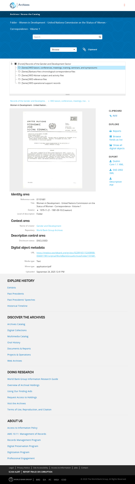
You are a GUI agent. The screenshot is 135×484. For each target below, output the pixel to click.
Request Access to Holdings (22, 397)
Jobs (76, 467)
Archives (24, 5)
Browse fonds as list (116, 138)
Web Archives (14, 360)
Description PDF (116, 181)
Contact (84, 467)
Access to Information (61, 467)
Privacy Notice (23, 467)
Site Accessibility (40, 467)
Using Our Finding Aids (19, 391)
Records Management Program (24, 439)
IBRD (38, 479)
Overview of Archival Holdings (23, 385)
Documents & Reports (19, 348)
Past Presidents (15, 293)
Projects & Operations (19, 354)
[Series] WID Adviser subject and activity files (40, 75)
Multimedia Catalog (17, 336)
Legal (11, 467)
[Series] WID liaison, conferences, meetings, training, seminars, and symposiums (57, 68)
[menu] (124, 5)
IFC (50, 479)
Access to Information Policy (22, 427)
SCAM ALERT (14, 472)
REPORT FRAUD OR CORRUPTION (37, 472)
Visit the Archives (16, 403)
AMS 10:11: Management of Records (26, 433)
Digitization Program (18, 452)
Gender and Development (49, 225)
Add (115, 115)
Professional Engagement (21, 458)
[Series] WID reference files (32, 79)
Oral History (13, 342)
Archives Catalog (16, 324)
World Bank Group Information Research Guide (32, 379)
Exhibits (11, 287)
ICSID (63, 479)
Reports (115, 131)
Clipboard (88, 49)
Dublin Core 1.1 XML (116, 163)
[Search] (67, 36)
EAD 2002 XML (116, 171)
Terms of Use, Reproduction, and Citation (29, 409)
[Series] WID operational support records (38, 83)
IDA (44, 479)
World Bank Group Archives (50, 230)
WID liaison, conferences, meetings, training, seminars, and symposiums (69, 101)
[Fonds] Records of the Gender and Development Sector (42, 64)
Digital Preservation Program (22, 446)
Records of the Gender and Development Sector (29, 101)
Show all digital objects (117, 147)
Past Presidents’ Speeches (21, 299)
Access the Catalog (30, 14)
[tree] (67, 78)
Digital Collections (17, 330)
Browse (63, 49)
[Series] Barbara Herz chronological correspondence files (46, 71)
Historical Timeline (17, 305)
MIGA (56, 479)
